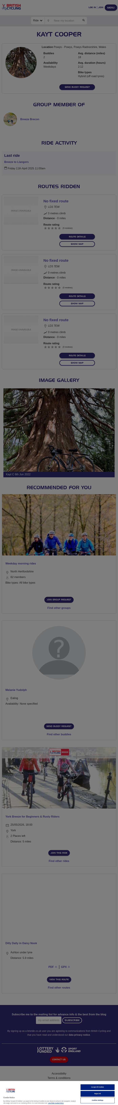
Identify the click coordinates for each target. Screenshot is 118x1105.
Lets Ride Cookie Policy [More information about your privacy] (56, 1103)
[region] (59, 1093)
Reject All (97, 1093)
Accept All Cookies (97, 1087)
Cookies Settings (97, 1100)
